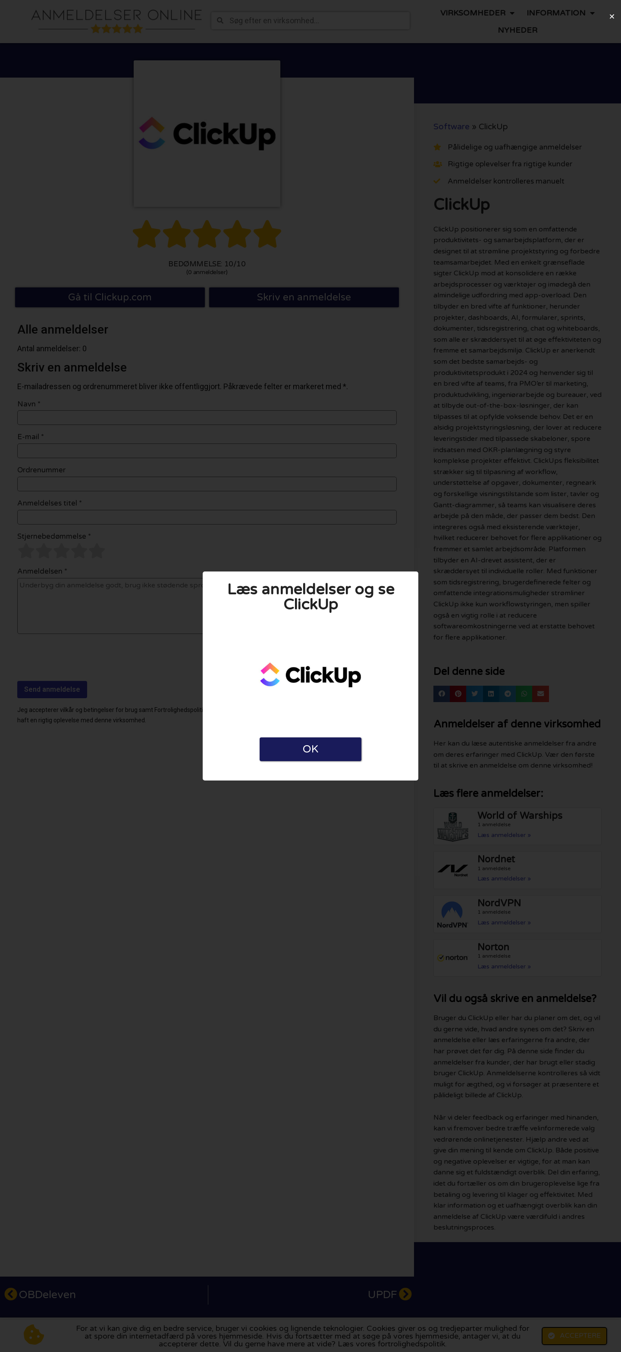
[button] (612, 16)
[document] (310, 676)
